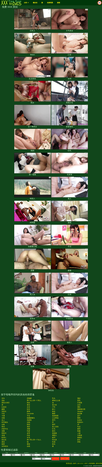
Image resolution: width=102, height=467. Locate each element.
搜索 (58, 2)
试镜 (3, 418)
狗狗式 (4, 433)
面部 (3, 444)
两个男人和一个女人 (34, 440)
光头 (3, 398)
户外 (53, 407)
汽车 (3, 413)
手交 (28, 416)
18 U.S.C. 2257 (82, 463)
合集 (3, 424)
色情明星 (50, 2)
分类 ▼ (26, 2)
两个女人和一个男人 (34, 400)
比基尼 (4, 407)
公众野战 (55, 418)
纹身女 (79, 420)
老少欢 (54, 405)
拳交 (28, 405)
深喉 (3, 431)
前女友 (4, 440)
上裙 (78, 433)
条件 (74, 463)
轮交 (28, 409)
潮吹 (78, 407)
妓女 (78, 440)
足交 (28, 407)
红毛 (53, 429)
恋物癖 (29, 398)
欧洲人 (4, 437)
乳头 (53, 398)
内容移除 (92, 463)
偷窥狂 (79, 437)
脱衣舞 (79, 413)
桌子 (78, 416)
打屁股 (79, 402)
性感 (53, 442)
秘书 (53, 437)
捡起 (53, 411)
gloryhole (30, 413)
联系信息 (69, 463)
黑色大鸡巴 (6, 402)
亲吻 (28, 429)
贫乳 (78, 400)
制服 (78, 431)
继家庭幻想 (81, 409)
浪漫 (3, 435)
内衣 (28, 435)
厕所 (78, 429)
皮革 (28, 433)
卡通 (3, 416)
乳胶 (28, 431)
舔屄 (53, 424)
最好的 (35, 2)
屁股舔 (54, 433)
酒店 (28, 426)
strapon (80, 411)
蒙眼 (3, 409)
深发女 (4, 411)
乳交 (78, 426)
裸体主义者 (56, 400)
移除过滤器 (65, 458)
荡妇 (78, 398)
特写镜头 (5, 422)
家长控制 (99, 463)
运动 (78, 405)
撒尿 (53, 413)
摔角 (78, 442)
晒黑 (78, 418)
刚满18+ (80, 422)
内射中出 (5, 429)
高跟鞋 (29, 420)
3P (78, 424)
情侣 (3, 426)
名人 (3, 420)
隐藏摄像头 (31, 418)
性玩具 (54, 440)
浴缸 (3, 400)
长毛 (28, 437)
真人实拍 (55, 426)
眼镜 (28, 411)
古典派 (79, 435)
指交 (28, 402)
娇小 (53, 409)
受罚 (53, 420)
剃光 (53, 444)
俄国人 (54, 435)
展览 (3, 442)
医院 (28, 424)
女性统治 (5, 446)
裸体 (28, 444)
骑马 (53, 431)
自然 (28, 446)
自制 (28, 422)
